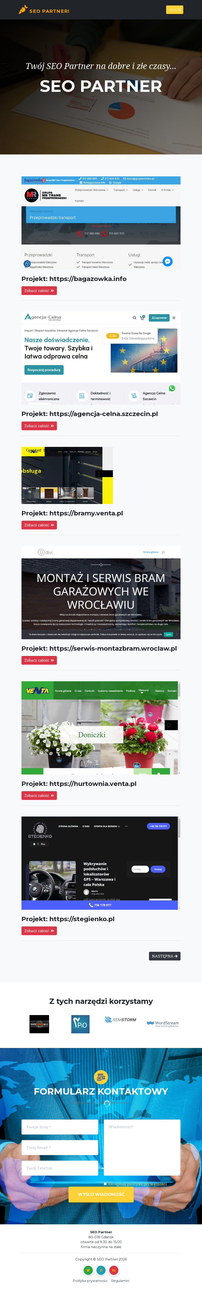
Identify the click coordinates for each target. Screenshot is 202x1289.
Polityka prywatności (90, 1281)
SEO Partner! (44, 9)
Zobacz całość (39, 290)
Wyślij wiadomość (101, 1194)
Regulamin (120, 1281)
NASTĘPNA (165, 956)
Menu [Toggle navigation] (175, 9)
